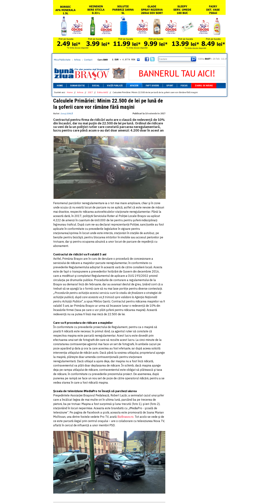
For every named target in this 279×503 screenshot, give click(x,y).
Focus (184, 85)
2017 (90, 92)
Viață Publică (115, 85)
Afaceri (134, 85)
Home (60, 85)
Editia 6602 (102, 92)
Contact (88, 59)
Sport (169, 85)
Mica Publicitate (62, 59)
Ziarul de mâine (204, 85)
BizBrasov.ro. (125, 416)
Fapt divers (152, 85)
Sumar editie (77, 85)
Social (96, 85)
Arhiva (77, 59)
